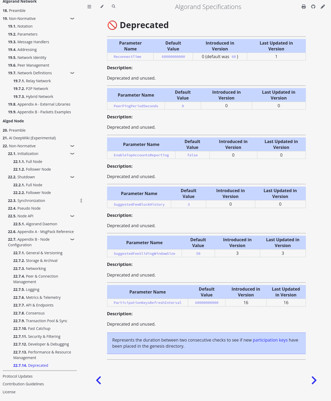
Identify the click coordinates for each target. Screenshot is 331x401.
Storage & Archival (35, 260)
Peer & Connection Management (35, 279)
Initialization (23, 153)
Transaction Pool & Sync (40, 320)
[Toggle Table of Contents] (89, 6)
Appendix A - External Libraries (39, 104)
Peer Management (28, 65)
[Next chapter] (314, 380)
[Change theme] (102, 6)
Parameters (22, 34)
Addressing (22, 49)
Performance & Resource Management (42, 355)
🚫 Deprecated (138, 25)
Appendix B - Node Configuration (29, 242)
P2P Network (30, 88)
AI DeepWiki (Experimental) (29, 137)
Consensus (29, 313)
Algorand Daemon (35, 223)
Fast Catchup (31, 328)
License (9, 391)
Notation (20, 26)
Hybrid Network (33, 96)
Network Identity (27, 57)
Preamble (14, 10)
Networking (29, 268)
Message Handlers (28, 41)
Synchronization (26, 200)
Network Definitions (30, 72)
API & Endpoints (33, 305)
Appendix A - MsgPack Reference (41, 231)
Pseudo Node (24, 208)
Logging (26, 289)
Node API (20, 215)
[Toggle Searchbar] (114, 6)
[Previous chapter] (99, 380)
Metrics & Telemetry (37, 297)
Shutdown (21, 176)
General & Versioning (38, 252)
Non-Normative (19, 18)
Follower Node (32, 169)
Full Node (27, 161)
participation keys (270, 340)
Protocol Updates (18, 376)
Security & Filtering (36, 336)
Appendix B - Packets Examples (39, 111)
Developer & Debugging (41, 344)
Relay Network (32, 80)
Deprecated (30, 365)
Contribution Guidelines (23, 383)
